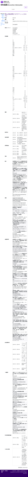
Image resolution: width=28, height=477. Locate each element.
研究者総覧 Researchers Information (11, 5)
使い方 (2, 22)
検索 (26, 7)
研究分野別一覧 (3, 18)
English (13, 9)
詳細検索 (3, 20)
